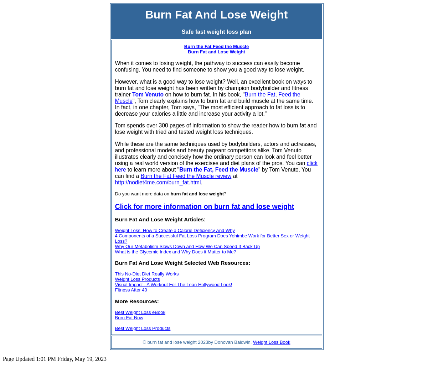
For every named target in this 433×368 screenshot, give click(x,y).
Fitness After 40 (131, 290)
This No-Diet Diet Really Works (147, 274)
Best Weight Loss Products (143, 328)
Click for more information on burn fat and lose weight (204, 206)
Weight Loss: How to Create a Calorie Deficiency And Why (175, 230)
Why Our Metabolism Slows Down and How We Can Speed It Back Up (187, 246)
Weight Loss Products (137, 279)
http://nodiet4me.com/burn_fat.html (158, 182)
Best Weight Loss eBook (140, 312)
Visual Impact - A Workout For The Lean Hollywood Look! (173, 284)
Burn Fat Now (129, 317)
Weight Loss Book (271, 342)
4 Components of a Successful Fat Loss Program (165, 235)
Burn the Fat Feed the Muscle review (185, 176)
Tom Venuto (148, 94)
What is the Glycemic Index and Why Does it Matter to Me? (175, 251)
